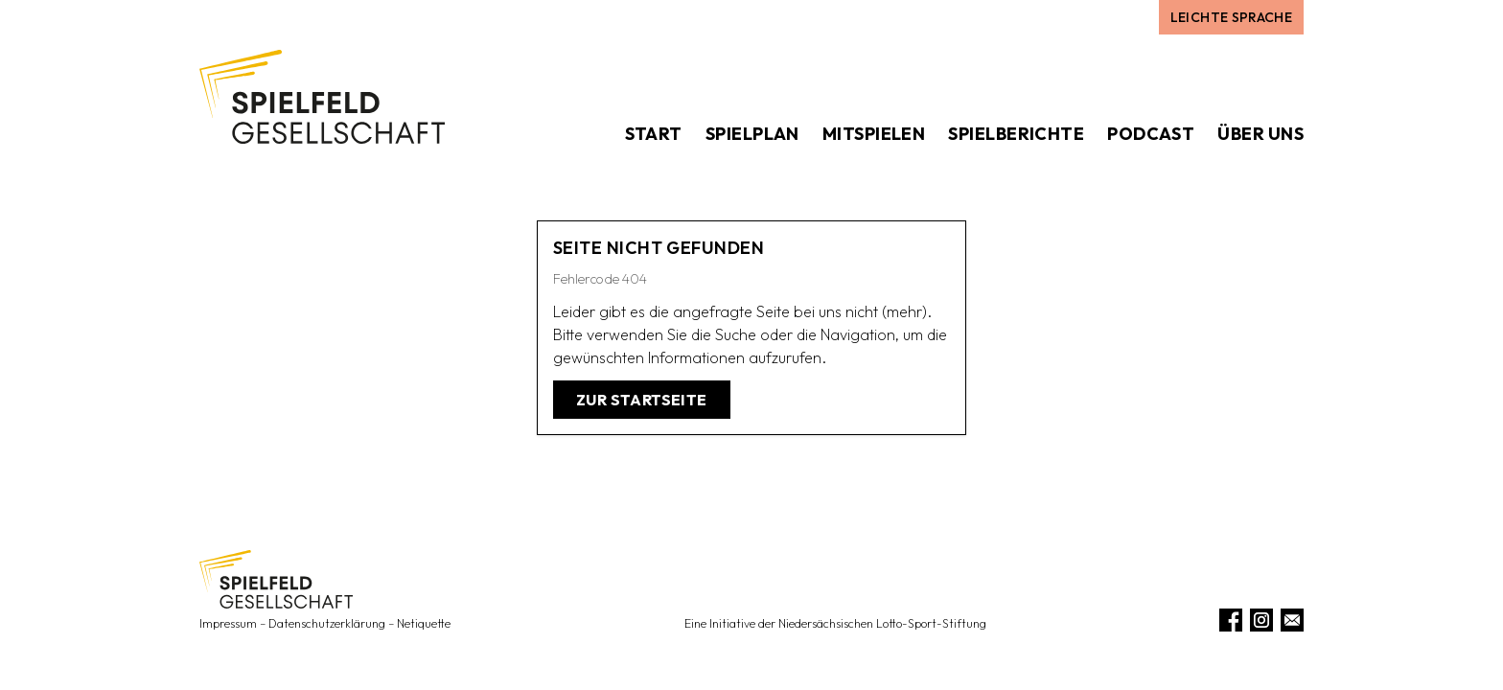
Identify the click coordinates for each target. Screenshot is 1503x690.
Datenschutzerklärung (326, 623)
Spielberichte (1016, 134)
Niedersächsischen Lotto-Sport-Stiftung (882, 623)
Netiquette (424, 623)
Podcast (1150, 134)
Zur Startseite (641, 399)
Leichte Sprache (1231, 17)
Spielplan (752, 134)
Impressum (228, 623)
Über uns (1260, 134)
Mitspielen (874, 134)
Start (653, 134)
